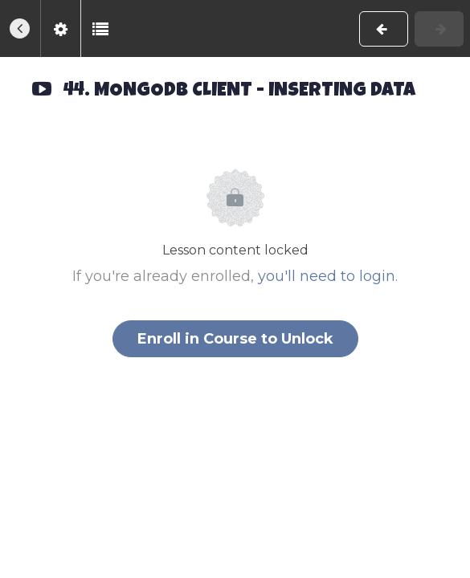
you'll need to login (326, 276)
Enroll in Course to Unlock (235, 339)
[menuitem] (60, 28)
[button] (20, 28)
